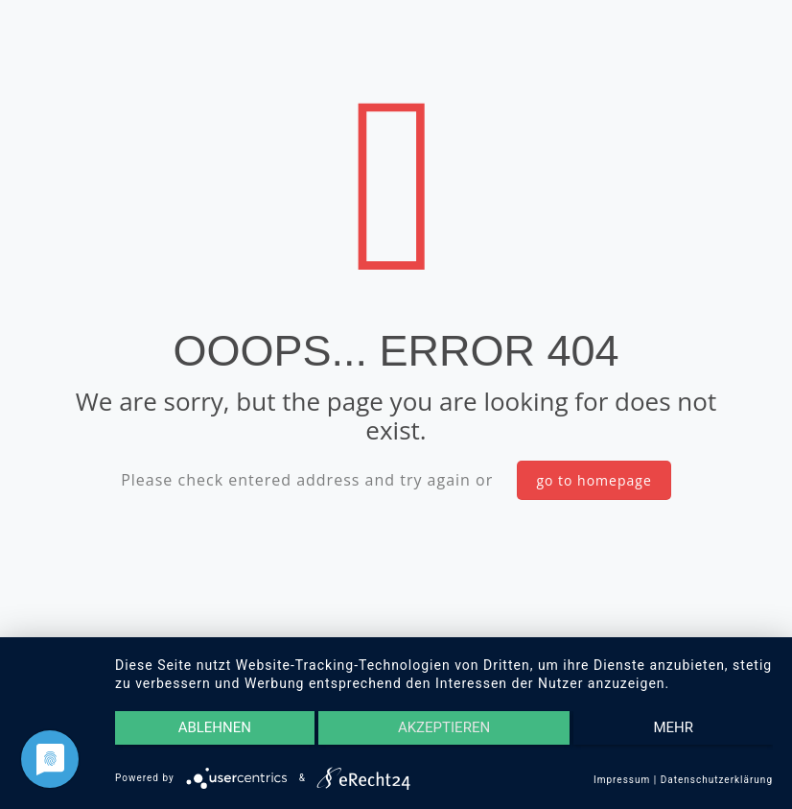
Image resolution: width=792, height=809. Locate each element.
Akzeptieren (444, 728)
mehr (676, 728)
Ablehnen (212, 728)
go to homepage (593, 480)
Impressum (622, 779)
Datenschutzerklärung (717, 779)
